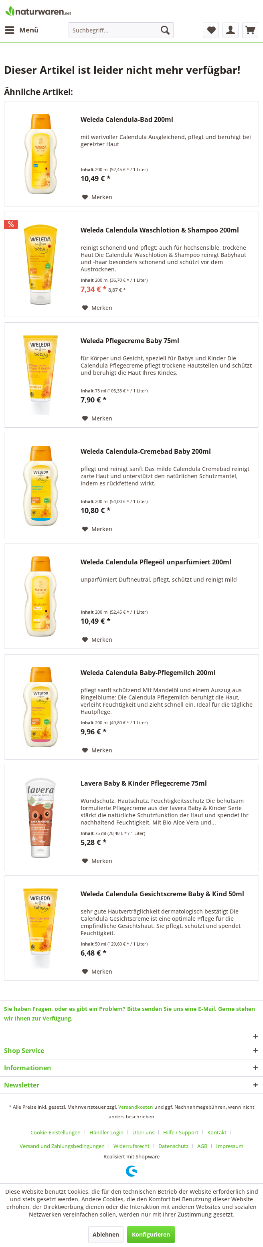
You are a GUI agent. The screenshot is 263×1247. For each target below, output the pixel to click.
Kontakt (217, 1132)
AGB (202, 1146)
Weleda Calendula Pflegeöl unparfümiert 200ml (156, 562)
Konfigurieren (151, 1234)
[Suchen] (165, 30)
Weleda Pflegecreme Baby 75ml (130, 341)
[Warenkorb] (250, 30)
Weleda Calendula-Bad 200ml (127, 119)
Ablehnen (106, 1234)
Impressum (229, 1146)
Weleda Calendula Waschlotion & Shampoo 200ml (160, 230)
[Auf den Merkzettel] (97, 197)
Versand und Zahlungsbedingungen (62, 1146)
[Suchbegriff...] (121, 30)
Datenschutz (173, 1146)
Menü (21, 29)
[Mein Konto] (231, 30)
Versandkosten (135, 1107)
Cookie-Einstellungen (55, 1132)
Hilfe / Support (180, 1132)
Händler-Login (106, 1132)
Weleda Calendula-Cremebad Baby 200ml (146, 451)
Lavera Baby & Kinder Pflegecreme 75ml (144, 783)
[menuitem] (21, 30)
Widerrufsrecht (131, 1146)
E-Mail (206, 1009)
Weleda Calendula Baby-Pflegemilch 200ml (148, 673)
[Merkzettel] (211, 30)
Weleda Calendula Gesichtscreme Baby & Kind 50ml (162, 894)
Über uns (143, 1132)
